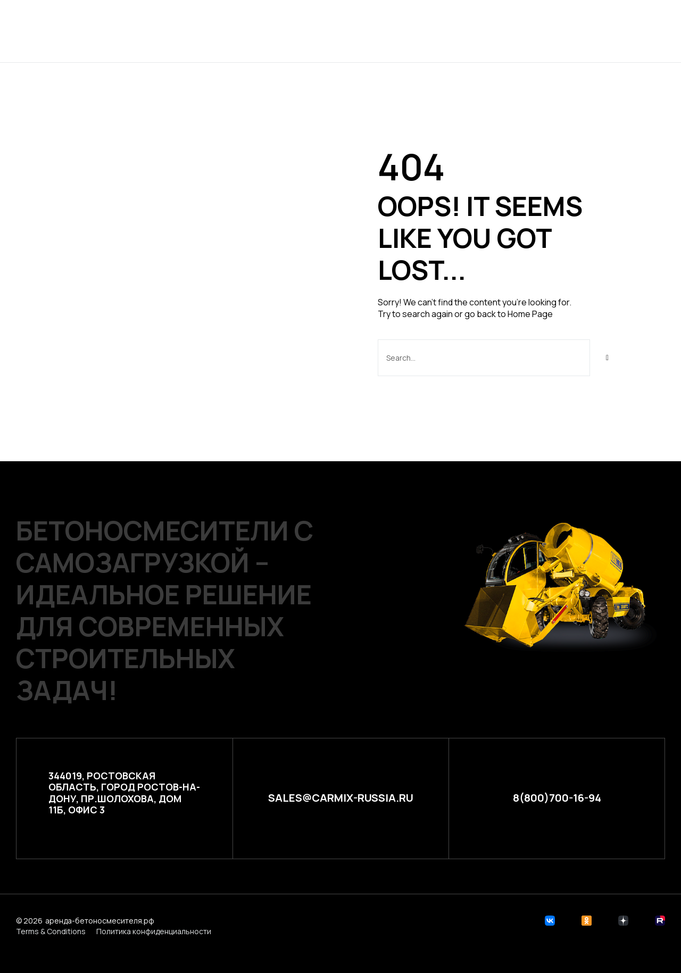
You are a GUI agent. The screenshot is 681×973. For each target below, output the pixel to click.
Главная (231, 31)
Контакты (462, 31)
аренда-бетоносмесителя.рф (99, 920)
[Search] (607, 357)
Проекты (288, 31)
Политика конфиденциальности (153, 931)
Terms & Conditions (51, 931)
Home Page (530, 314)
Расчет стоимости (373, 31)
